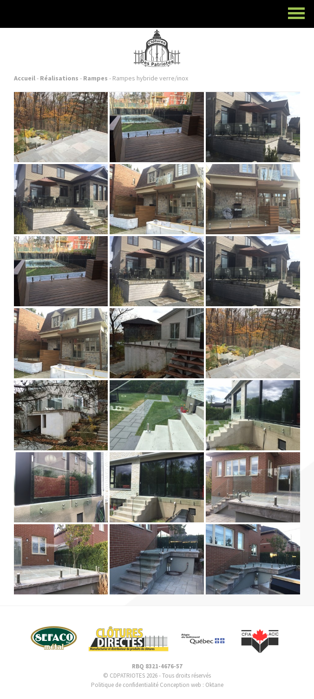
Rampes (95, 78)
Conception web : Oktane (191, 685)
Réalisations (59, 78)
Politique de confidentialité (124, 685)
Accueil (24, 78)
